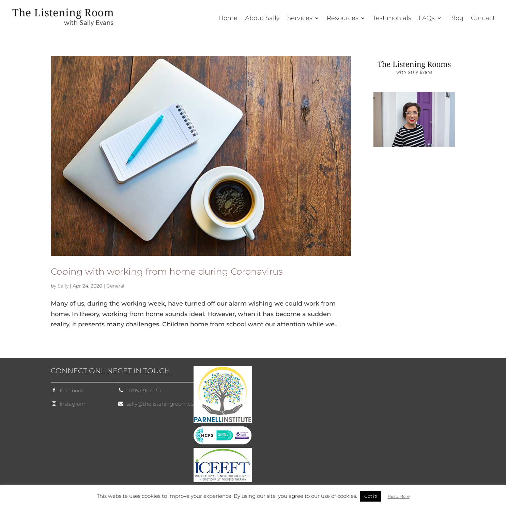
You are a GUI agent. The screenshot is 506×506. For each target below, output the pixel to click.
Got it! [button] (370, 496)
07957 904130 (143, 390)
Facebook (72, 390)
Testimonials (392, 19)
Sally (63, 286)
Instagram (73, 404)
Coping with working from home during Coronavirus (166, 271)
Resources (342, 19)
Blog (456, 19)
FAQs (427, 19)
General (115, 286)
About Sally (262, 19)
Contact (483, 19)
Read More (399, 496)
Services (299, 19)
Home (227, 19)
